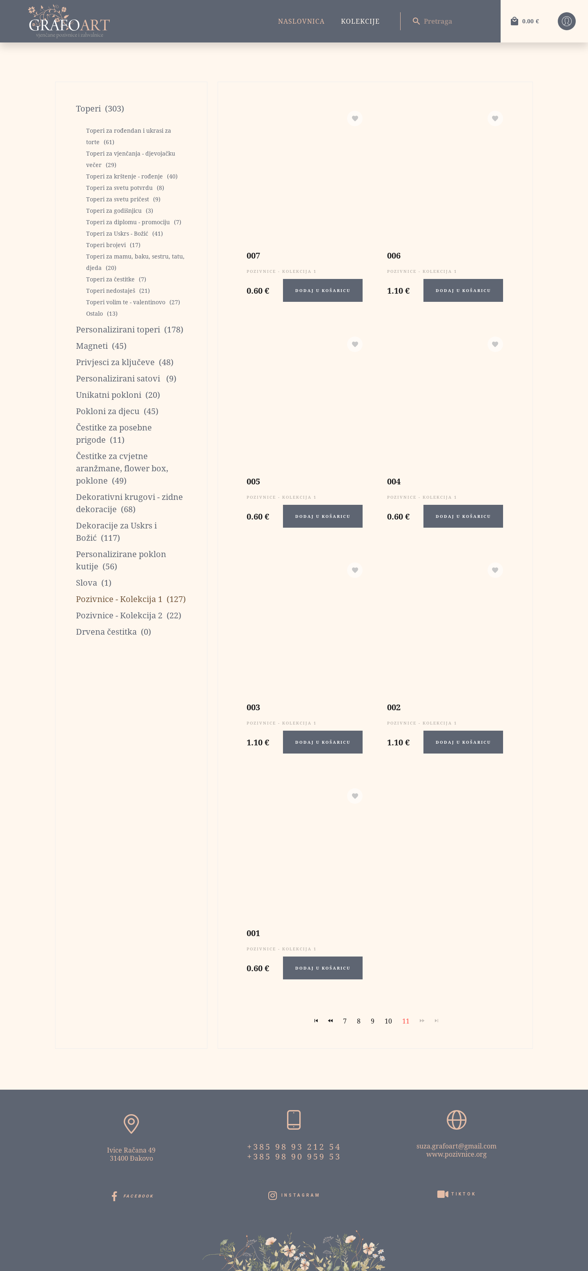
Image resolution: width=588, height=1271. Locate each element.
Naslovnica (301, 21)
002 (394, 707)
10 (388, 1021)
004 (394, 481)
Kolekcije (360, 21)
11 (406, 1021)
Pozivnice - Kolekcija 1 (282, 271)
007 (253, 255)
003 (253, 707)
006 (394, 255)
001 (253, 933)
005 (253, 481)
